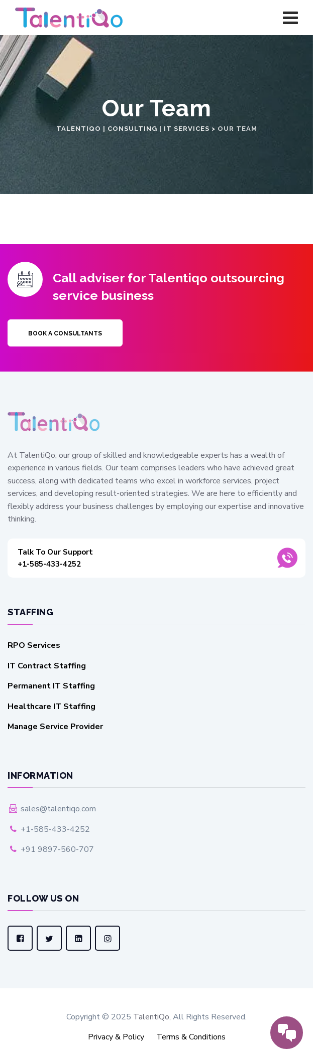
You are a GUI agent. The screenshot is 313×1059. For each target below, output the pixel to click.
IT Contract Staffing (47, 665)
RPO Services (34, 645)
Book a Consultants (65, 333)
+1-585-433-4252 (143, 557)
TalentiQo (151, 1016)
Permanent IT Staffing (51, 685)
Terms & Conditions (191, 1036)
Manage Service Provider (55, 726)
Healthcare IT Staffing (51, 706)
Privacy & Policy (116, 1036)
